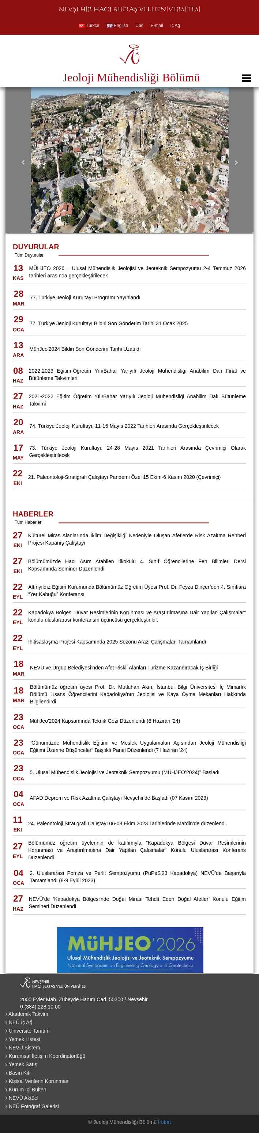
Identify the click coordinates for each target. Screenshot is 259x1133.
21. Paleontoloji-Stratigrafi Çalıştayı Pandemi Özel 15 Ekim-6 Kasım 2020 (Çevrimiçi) (124, 477)
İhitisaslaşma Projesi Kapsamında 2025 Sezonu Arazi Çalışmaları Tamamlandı (117, 642)
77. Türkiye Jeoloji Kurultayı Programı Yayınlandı (85, 297)
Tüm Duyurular (29, 255)
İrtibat (164, 1122)
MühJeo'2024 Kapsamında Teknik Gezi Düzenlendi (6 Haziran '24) (105, 721)
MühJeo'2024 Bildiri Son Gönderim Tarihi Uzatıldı (84, 349)
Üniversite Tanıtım (27, 1031)
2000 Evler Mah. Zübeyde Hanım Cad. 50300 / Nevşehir (84, 999)
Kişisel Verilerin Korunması (37, 1081)
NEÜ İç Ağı (19, 1022)
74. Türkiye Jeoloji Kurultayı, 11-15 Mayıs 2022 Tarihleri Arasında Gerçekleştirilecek (124, 426)
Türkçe (89, 25)
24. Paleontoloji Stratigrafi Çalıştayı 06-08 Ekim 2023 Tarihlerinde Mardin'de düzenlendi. (127, 823)
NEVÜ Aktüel (21, 1098)
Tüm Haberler (28, 522)
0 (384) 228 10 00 (40, 1007)
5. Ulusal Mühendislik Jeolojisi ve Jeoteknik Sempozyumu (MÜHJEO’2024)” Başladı (124, 772)
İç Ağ (175, 25)
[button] (24, 160)
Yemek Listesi (22, 1039)
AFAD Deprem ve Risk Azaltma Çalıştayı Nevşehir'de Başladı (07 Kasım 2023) (119, 798)
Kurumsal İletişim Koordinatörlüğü (45, 1056)
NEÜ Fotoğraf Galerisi (32, 1106)
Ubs (139, 25)
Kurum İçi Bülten (25, 1089)
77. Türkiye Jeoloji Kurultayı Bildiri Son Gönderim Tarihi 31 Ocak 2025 (109, 323)
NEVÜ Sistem (22, 1048)
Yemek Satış (21, 1064)
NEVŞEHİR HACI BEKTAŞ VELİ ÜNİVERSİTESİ (130, 10)
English (117, 25)
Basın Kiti (17, 1073)
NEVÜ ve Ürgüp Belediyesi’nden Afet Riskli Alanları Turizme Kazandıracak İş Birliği (124, 668)
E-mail (157, 25)
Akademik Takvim (26, 1014)
